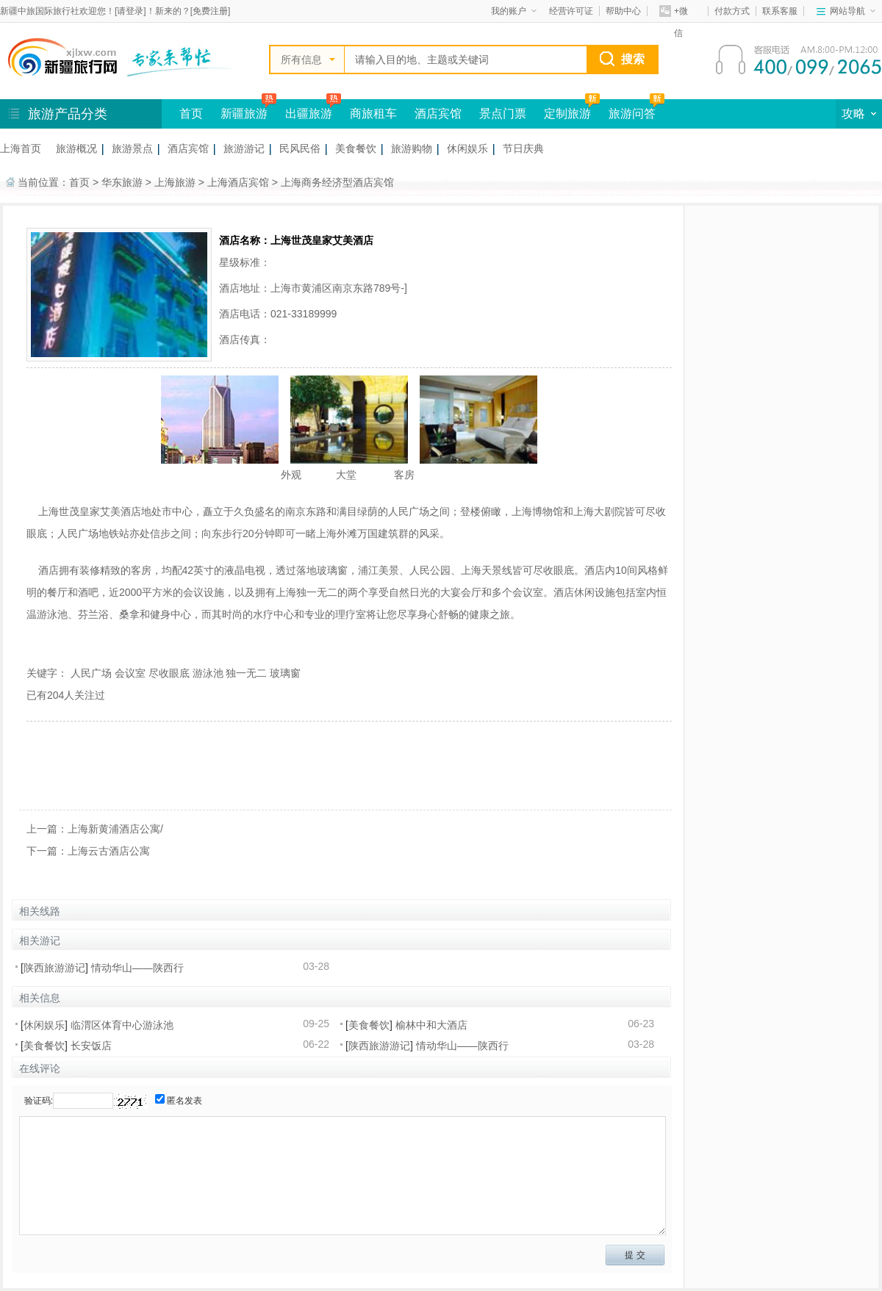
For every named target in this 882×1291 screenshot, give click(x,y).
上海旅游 (175, 182)
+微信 (673, 13)
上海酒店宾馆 (238, 182)
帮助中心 (623, 11)
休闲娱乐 (467, 148)
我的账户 (514, 11)
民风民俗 (299, 148)
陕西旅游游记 (54, 968)
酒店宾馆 (438, 113)
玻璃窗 (285, 673)
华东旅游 (122, 182)
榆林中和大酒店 (431, 1025)
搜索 (633, 59)
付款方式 (732, 11)
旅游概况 (76, 148)
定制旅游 (567, 113)
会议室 (130, 673)
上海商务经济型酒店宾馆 (337, 182)
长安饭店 (91, 1045)
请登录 (130, 11)
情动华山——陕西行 (137, 968)
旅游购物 (411, 148)
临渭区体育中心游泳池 (122, 1025)
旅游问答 (632, 113)
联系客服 (779, 11)
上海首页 (20, 148)
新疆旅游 (244, 113)
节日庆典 (523, 148)
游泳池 (208, 673)
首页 (191, 113)
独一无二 (246, 673)
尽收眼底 (169, 673)
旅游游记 (244, 148)
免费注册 (210, 11)
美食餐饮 (355, 148)
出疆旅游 (308, 113)
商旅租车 (373, 113)
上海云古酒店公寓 (109, 851)
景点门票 (502, 113)
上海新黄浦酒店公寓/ (115, 829)
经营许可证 (571, 11)
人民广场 (91, 673)
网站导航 (852, 11)
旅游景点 (132, 148)
